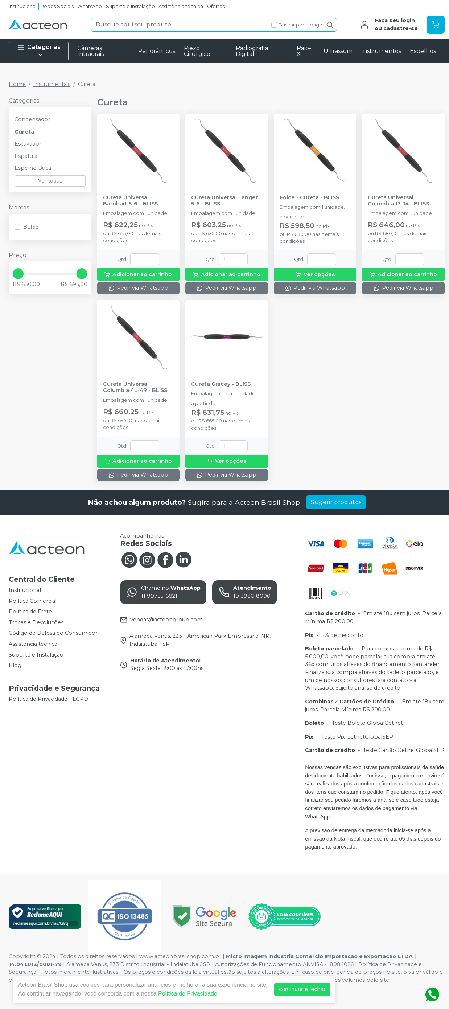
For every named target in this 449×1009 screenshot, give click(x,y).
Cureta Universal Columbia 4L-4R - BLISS (135, 387)
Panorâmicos (156, 51)
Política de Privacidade (187, 993)
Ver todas (50, 180)
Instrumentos (381, 51)
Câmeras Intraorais (90, 51)
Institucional (23, 6)
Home (17, 84)
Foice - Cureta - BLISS (309, 198)
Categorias (39, 51)
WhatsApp (89, 6)
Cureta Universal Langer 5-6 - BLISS (224, 201)
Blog (15, 665)
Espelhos (423, 51)
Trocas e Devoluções (36, 622)
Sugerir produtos (336, 502)
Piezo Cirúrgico (197, 51)
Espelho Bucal (34, 168)
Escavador (28, 143)
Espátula (26, 156)
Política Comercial (33, 601)
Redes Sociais (57, 6)
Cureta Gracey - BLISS (221, 384)
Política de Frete (30, 611)
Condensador (32, 119)
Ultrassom (338, 51)
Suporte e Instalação (130, 6)
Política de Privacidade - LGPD (48, 699)
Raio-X (304, 51)
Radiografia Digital (252, 51)
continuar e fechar (302, 989)
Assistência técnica (180, 6)
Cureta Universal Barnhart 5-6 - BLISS (130, 201)
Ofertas (215, 6)
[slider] (18, 273)
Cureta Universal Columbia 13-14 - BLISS (398, 201)
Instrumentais (51, 84)
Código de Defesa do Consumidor (53, 633)
